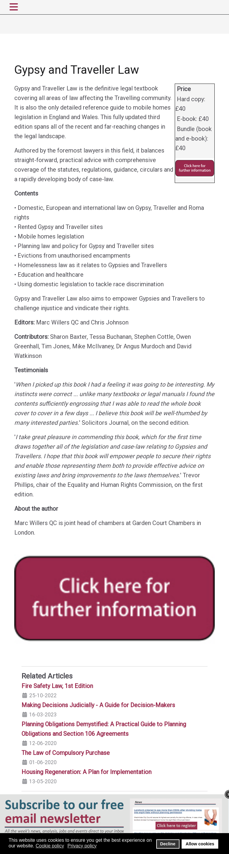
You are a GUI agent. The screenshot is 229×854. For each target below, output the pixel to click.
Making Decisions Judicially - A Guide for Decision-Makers (98, 705)
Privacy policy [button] (82, 845)
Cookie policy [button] (50, 845)
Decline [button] (167, 843)
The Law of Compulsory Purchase (65, 752)
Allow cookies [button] (200, 843)
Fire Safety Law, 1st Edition (57, 686)
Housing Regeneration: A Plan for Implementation (86, 771)
